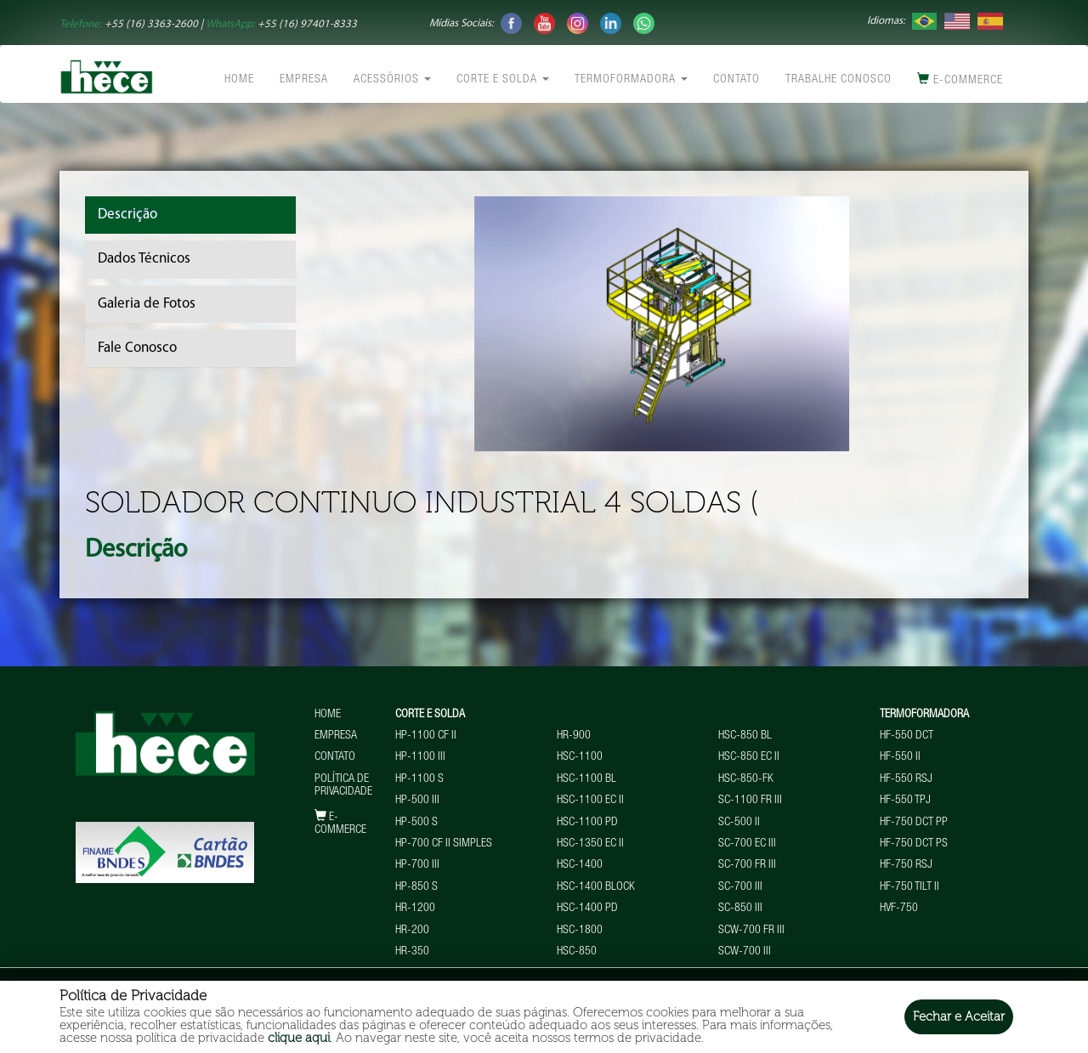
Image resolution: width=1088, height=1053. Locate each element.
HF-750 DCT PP (914, 823)
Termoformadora (631, 80)
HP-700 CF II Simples (443, 844)
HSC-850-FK (746, 779)
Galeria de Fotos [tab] (147, 304)
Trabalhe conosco (838, 80)
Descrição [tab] (127, 214)
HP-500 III (417, 801)
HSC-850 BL (745, 736)
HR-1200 (415, 908)
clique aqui (299, 1037)
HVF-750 (899, 908)
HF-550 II (900, 757)
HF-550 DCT (906, 736)
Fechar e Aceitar (959, 1016)
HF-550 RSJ (906, 779)
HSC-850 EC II (748, 757)
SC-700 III (740, 887)
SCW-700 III (744, 952)
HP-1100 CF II (425, 736)
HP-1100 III (420, 757)
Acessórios (392, 80)
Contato (736, 80)
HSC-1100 (580, 757)
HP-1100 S (419, 779)
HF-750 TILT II (909, 887)
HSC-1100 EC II (590, 801)
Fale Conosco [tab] (137, 348)
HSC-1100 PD (587, 823)
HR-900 (574, 736)
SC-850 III (740, 908)
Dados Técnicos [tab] (144, 259)
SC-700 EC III (747, 844)
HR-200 (412, 931)
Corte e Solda (502, 80)
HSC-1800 (580, 931)
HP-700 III (417, 865)
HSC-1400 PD (587, 908)
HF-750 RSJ (906, 865)
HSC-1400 (580, 865)
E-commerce (960, 79)
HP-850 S (416, 887)
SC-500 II (739, 823)
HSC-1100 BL (586, 779)
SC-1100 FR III (750, 801)
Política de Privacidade (343, 785)
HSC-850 (577, 952)
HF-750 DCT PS (914, 844)
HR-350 (412, 952)
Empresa (304, 80)
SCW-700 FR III (751, 931)
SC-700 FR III (747, 865)
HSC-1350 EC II (590, 844)
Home (239, 80)
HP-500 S (416, 823)
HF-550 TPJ (905, 801)
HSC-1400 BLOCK (596, 887)
